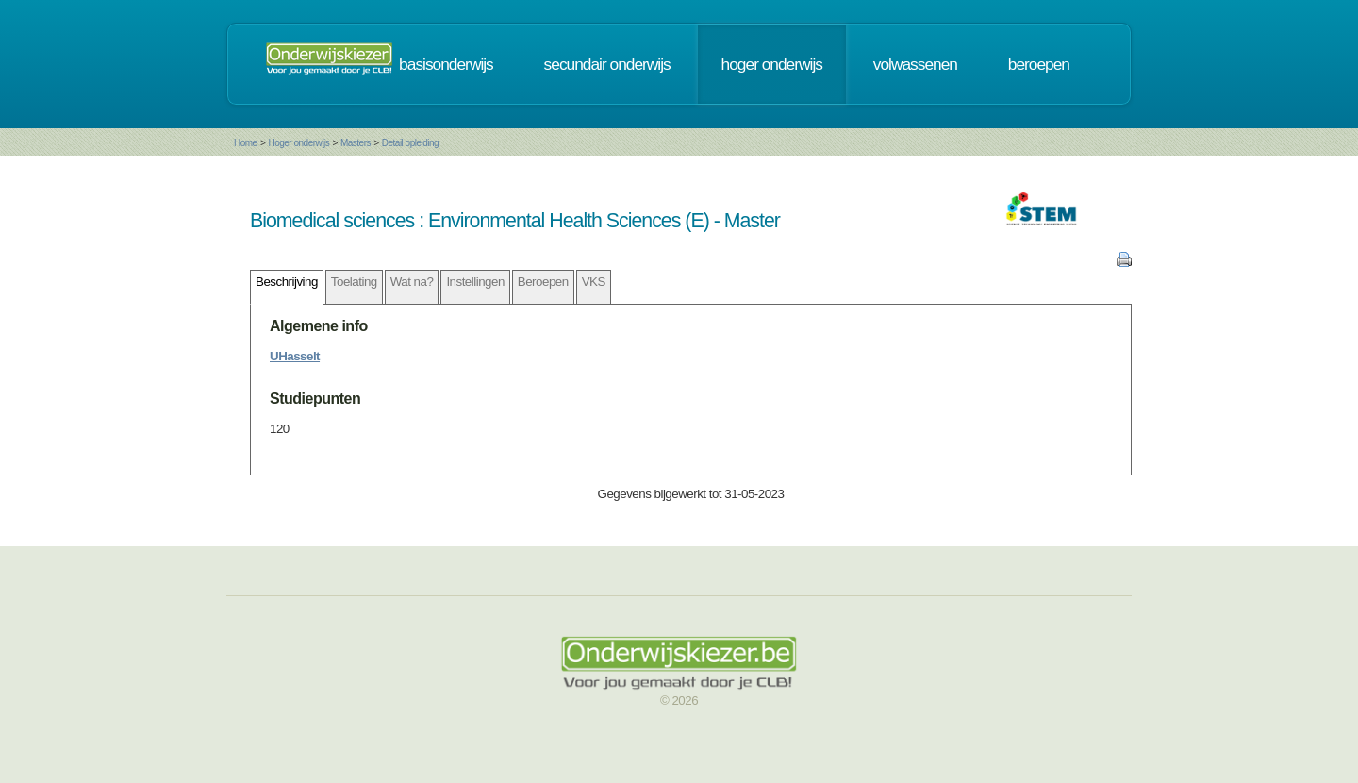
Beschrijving (287, 282)
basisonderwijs (446, 64)
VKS (593, 282)
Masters (355, 143)
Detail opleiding (410, 143)
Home (245, 143)
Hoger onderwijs (298, 143)
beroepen (1038, 64)
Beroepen (543, 282)
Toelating (354, 282)
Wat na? (412, 282)
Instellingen (475, 282)
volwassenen (915, 64)
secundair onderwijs (607, 64)
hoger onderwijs (771, 64)
